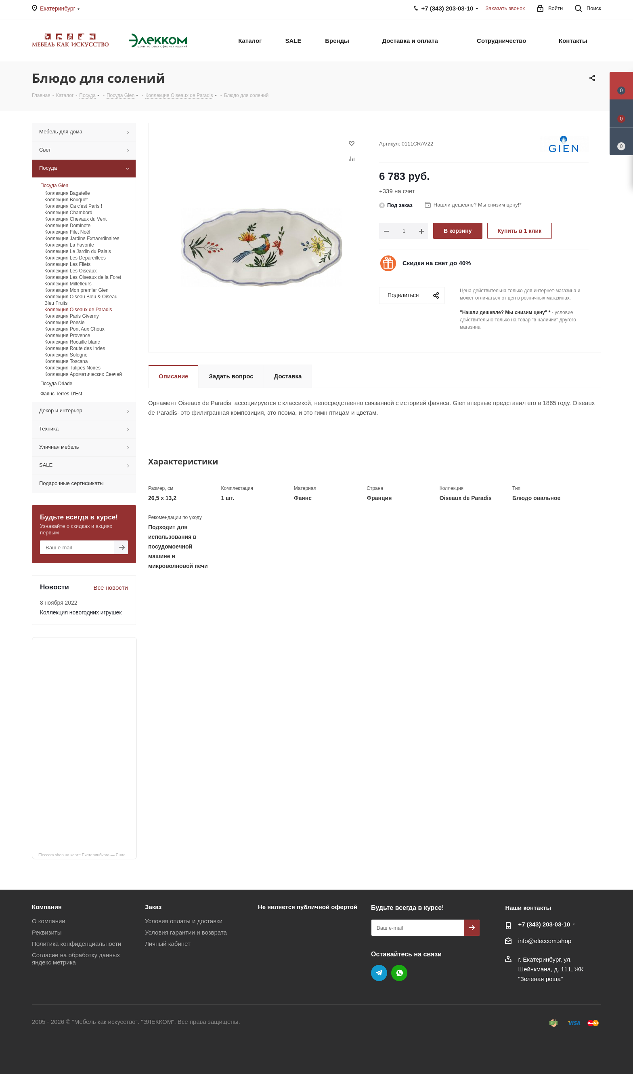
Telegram (379, 973)
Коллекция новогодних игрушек (81, 612)
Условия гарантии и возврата (186, 932)
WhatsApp (399, 973)
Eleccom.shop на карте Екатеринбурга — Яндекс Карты (87, 854)
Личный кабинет (168, 943)
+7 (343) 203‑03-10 (544, 924)
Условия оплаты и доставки (183, 921)
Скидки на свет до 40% (436, 263)
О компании (48, 921)
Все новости (110, 587)
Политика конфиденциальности (76, 943)
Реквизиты (47, 932)
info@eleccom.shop (544, 940)
